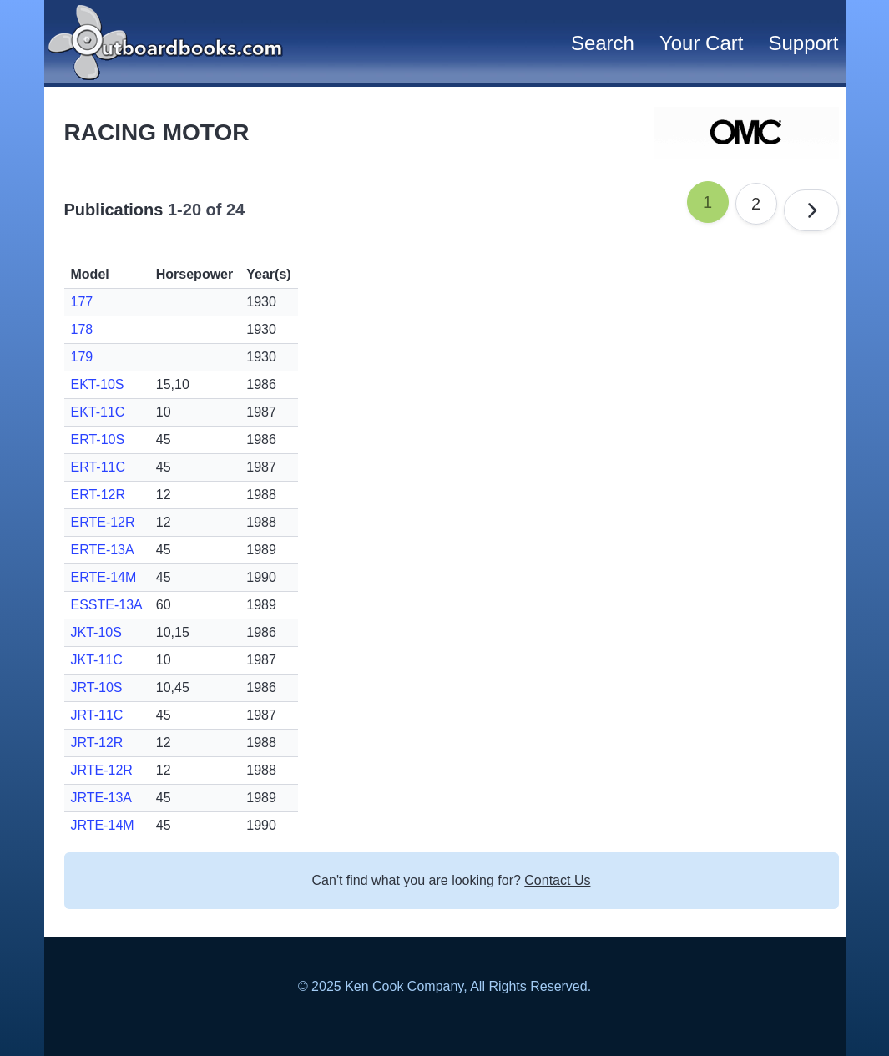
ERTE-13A (102, 550)
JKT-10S (96, 632)
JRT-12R (97, 742)
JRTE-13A (102, 798)
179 (82, 357)
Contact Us (557, 880)
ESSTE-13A (107, 605)
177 (82, 302)
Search (602, 43)
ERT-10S (98, 439)
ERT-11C (98, 467)
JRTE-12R (102, 770)
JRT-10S (97, 687)
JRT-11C (97, 715)
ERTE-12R (103, 522)
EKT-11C (98, 412)
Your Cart (701, 43)
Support (803, 43)
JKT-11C (97, 660)
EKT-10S (97, 384)
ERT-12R (98, 495)
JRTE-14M (102, 825)
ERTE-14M (104, 577)
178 (82, 329)
